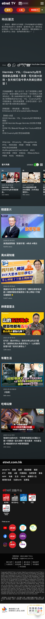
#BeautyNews (33, 153)
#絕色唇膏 (13, 145)
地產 (10, 476)
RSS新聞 (23, 567)
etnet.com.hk (12, 462)
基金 (40, 473)
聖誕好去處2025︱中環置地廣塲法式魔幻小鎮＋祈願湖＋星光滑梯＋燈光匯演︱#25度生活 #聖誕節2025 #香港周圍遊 (22, 441)
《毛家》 (7, 392)
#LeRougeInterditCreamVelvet (15, 150)
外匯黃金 (23, 473)
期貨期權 (27, 470)
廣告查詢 (27, 562)
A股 (15, 473)
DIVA (23, 476)
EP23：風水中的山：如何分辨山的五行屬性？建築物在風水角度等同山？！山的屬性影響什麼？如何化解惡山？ (21, 344)
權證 (35, 470)
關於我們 (9, 562)
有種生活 (6, 358)
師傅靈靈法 (7, 306)
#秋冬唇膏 (6, 153)
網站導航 (27, 564)
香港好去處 (6, 480)
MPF (4, 476)
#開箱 (4, 156)
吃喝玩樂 (6, 404)
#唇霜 (28, 145)
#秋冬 (32, 150)
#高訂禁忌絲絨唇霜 (9, 148)
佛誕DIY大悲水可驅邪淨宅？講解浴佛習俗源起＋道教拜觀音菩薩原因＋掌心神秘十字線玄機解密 (22, 292)
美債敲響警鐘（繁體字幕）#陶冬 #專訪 (20, 243)
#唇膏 (21, 145)
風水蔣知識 (7, 255)
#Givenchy (16, 142)
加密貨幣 (32, 473)
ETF (4, 473)
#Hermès (6, 142)
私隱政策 (9, 564)
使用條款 (18, 564)
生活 (16, 476)
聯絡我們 (36, 562)
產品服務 (18, 562)
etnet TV (6, 470)
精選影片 (6, 209)
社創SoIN (17, 480)
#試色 (11, 156)
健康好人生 (32, 476)
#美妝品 (22, 153)
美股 (10, 473)
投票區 (26, 480)
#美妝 (14, 153)
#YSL (4, 145)
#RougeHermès (30, 142)
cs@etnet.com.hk (26, 558)
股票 (20, 470)
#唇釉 (34, 145)
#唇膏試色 (20, 156)
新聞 (14, 470)
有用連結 (36, 564)
